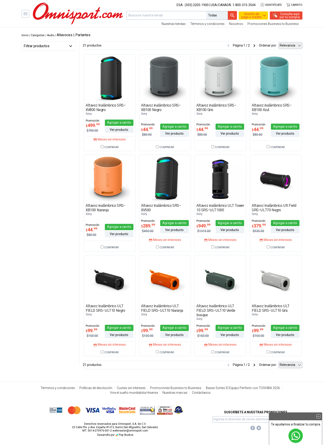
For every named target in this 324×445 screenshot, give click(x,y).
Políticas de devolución (95, 388)
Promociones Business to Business (273, 24)
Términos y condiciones (207, 24)
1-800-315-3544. (244, 5)
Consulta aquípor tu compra (290, 15)
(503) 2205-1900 (197, 5)
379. (259, 226)
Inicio (25, 35)
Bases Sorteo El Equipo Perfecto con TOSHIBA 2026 (243, 388)
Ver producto (119, 129)
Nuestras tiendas (174, 24)
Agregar (119, 122)
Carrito (294, 5)
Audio (50, 35)
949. (203, 226)
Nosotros (236, 24)
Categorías (38, 35)
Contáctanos (201, 392)
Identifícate (271, 5)
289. (148, 226)
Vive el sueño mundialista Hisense (134, 392)
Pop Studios (124, 434)
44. (147, 129)
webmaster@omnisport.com (130, 430)
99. (91, 330)
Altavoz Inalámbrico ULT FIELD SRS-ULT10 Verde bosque (215, 310)
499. (93, 125)
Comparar (110, 147)
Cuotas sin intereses (131, 388)
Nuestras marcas (174, 392)
